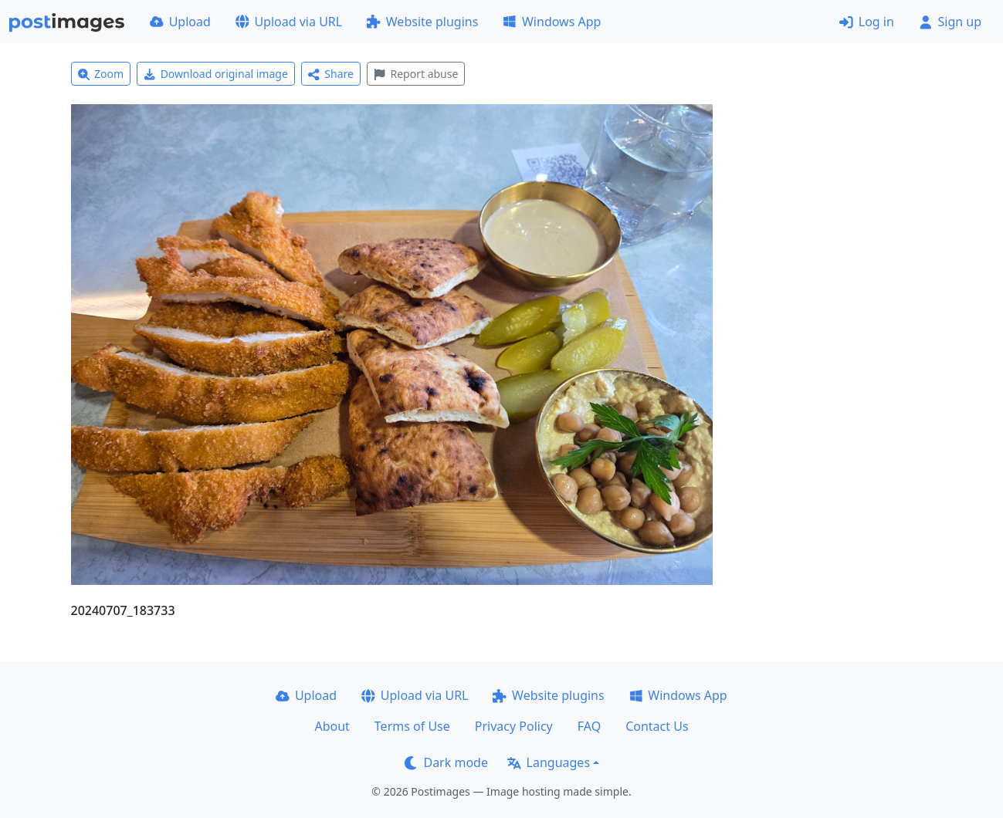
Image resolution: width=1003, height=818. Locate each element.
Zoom (101, 73)
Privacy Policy (514, 726)
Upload (180, 21)
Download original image (216, 73)
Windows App (552, 21)
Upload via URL (289, 21)
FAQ (589, 726)
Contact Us (656, 726)
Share (331, 73)
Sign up (950, 21)
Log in (866, 21)
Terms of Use (412, 726)
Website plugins (422, 21)
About (331, 726)
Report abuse (416, 73)
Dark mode (446, 762)
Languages (548, 762)
